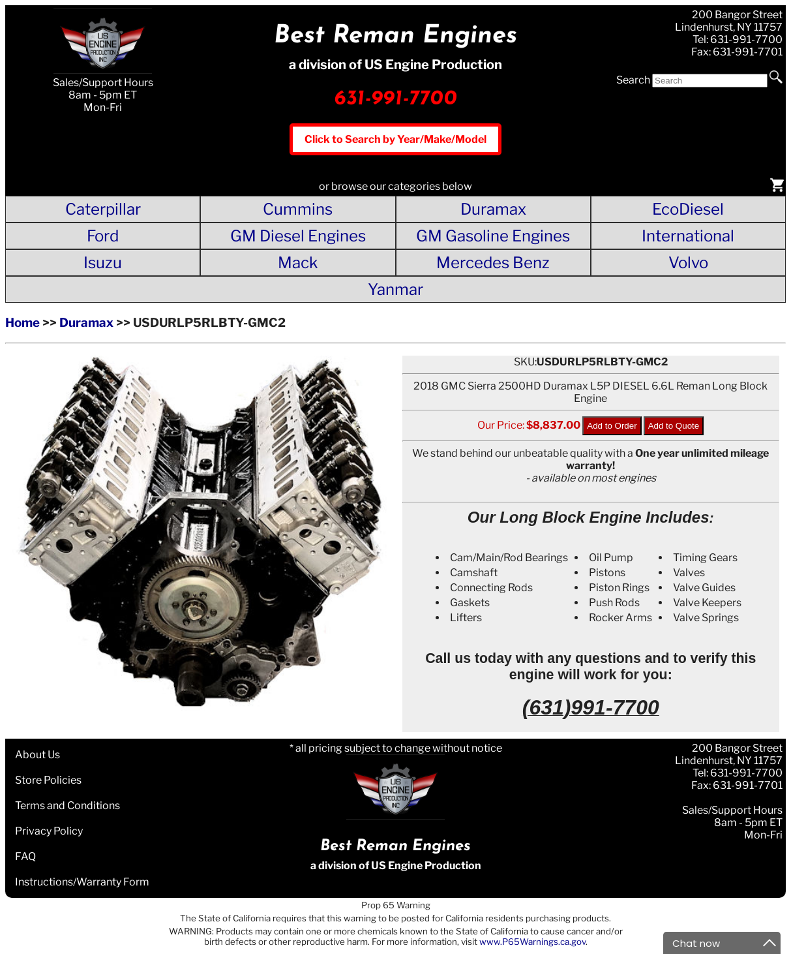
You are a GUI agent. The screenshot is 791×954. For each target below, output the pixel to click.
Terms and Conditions (67, 805)
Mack (298, 262)
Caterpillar (103, 209)
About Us (37, 754)
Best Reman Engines (395, 36)
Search (633, 80)
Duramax (493, 209)
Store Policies (48, 780)
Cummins (298, 209)
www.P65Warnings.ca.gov (532, 941)
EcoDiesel (688, 209)
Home (22, 322)
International (688, 235)
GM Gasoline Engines (493, 235)
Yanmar (395, 289)
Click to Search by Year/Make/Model (395, 139)
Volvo (688, 262)
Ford (103, 235)
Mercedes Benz (493, 262)
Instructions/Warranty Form (82, 882)
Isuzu (102, 262)
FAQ (25, 856)
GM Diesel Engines (298, 235)
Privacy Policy (49, 831)
